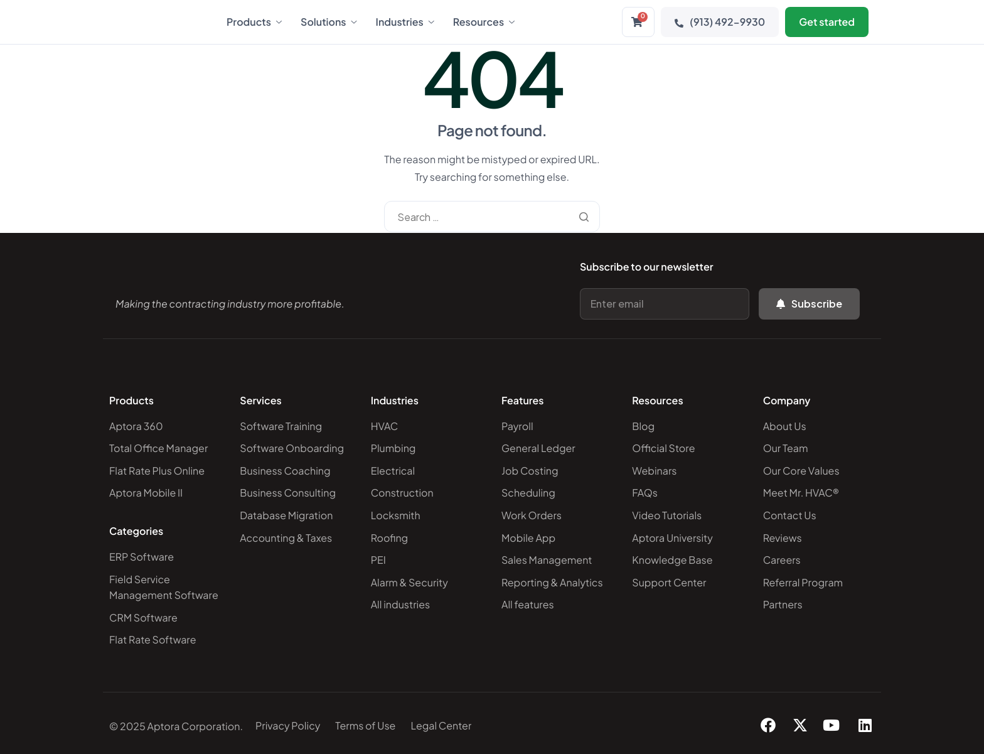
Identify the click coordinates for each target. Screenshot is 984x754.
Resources (484, 22)
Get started (827, 21)
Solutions (329, 22)
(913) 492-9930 (720, 21)
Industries (405, 22)
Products (254, 22)
